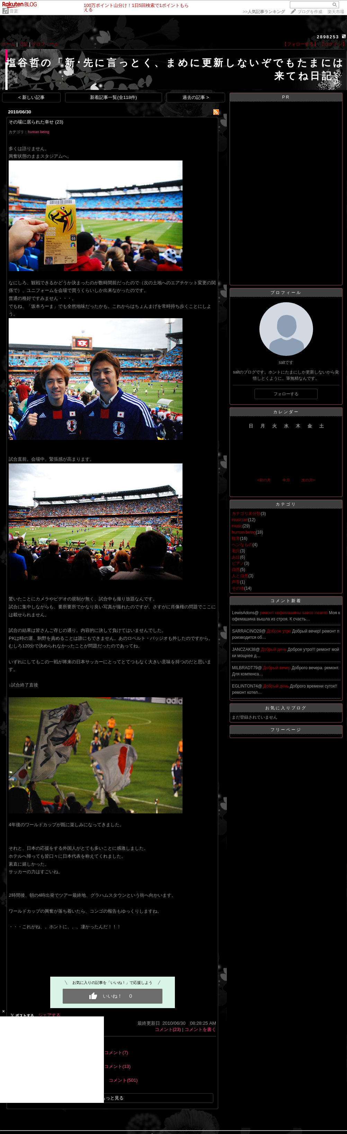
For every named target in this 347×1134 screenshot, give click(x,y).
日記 (23, 44)
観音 (236, 538)
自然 (236, 569)
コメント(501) (123, 1080)
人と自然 (240, 575)
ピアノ (238, 563)
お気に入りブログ (286, 708)
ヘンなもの (242, 544)
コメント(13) (117, 1066)
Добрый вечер (277, 667)
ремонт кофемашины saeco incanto (294, 612)
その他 (238, 588)
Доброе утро (279, 631)
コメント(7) (116, 1052)
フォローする (286, 393)
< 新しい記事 (31, 97)
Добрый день (274, 649)
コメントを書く (200, 1029)
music (237, 526)
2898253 (328, 36)
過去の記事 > (196, 97)
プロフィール (45, 44)
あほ (236, 557)
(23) (59, 122)
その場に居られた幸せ (31, 122)
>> (264, 11)
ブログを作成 (309, 11)
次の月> (308, 480)
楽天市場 (336, 11)
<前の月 (263, 480)
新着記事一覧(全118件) (113, 97)
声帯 (236, 582)
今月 (286, 480)
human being (38, 132)
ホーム (8, 44)
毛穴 (236, 550)
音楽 (14, 11)
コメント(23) (168, 1029)
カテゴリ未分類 (246, 513)
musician (240, 519)
